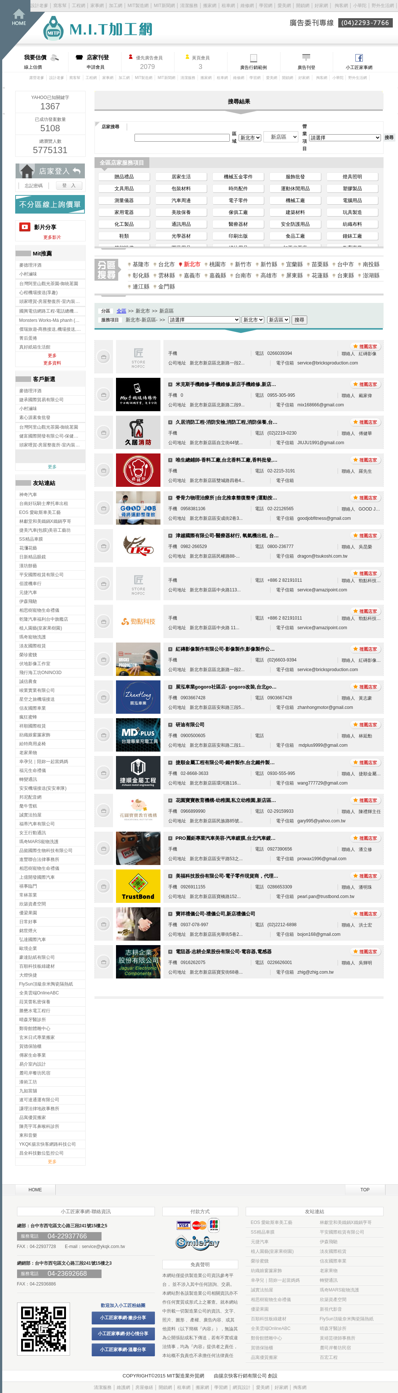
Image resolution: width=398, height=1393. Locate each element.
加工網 (115, 5)
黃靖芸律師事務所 (337, 1338)
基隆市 (141, 264)
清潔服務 (189, 5)
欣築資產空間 (333, 1299)
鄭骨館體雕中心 (266, 1338)
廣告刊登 (306, 67)
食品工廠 (295, 236)
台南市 (243, 275)
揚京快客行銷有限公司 (243, 1376)
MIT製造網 (138, 5)
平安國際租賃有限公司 (342, 1232)
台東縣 (345, 275)
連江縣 (141, 286)
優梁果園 (260, 1309)
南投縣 (371, 264)
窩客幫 (60, 5)
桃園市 (217, 264)
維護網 (123, 1387)
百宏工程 (329, 1357)
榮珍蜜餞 (260, 1261)
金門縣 (166, 286)
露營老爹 (36, 78)
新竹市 (243, 264)
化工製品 (124, 224)
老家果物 (329, 1270)
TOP (365, 1189)
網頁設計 (242, 1387)
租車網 (228, 5)
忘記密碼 (34, 185)
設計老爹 (39, 5)
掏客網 (342, 5)
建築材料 (295, 212)
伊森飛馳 (329, 1241)
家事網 (97, 5)
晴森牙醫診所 (333, 1328)
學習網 (265, 5)
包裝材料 (181, 188)
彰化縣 (141, 275)
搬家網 (209, 5)
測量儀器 (124, 200)
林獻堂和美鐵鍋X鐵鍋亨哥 (346, 1222)
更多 (52, 355)
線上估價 (46, 62)
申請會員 (104, 62)
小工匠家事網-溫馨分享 (123, 1349)
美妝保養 (181, 212)
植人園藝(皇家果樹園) (272, 1251)
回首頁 (29, 30)
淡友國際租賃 (333, 1251)
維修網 (247, 5)
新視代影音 (331, 1309)
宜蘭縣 (294, 264)
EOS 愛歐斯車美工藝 (272, 1222)
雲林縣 (166, 275)
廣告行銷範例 (253, 67)
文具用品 (124, 188)
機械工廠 (295, 200)
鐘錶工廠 (352, 236)
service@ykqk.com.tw (103, 1246)
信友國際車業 (333, 1261)
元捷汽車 (260, 1241)
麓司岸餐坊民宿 (335, 1347)
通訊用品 (181, 224)
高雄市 (269, 275)
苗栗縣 (320, 264)
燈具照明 (352, 176)
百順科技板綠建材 (268, 1318)
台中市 (345, 264)
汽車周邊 (181, 200)
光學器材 (181, 236)
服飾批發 (295, 176)
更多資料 (52, 363)
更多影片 (52, 237)
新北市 (192, 264)
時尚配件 (238, 188)
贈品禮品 (124, 176)
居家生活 (181, 176)
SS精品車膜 (263, 1232)
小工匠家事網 (359, 67)
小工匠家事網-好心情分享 (123, 1333)
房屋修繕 (144, 1387)
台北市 (166, 264)
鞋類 (124, 236)
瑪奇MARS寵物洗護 (339, 1290)
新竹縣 (269, 264)
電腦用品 (352, 200)
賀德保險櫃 (262, 1347)
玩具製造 (352, 212)
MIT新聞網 (164, 5)
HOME (35, 1189)
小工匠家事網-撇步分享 (123, 1317)
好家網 (321, 5)
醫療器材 (238, 224)
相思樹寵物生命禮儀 (271, 1299)
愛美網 (285, 5)
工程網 (78, 5)
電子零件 (238, 200)
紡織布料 (352, 224)
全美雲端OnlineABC (271, 1328)
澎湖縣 (371, 275)
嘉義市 (192, 275)
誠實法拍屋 (262, 1290)
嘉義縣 (217, 275)
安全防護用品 (295, 224)
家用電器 (124, 212)
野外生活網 (383, 5)
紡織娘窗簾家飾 (266, 1270)
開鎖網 (302, 5)
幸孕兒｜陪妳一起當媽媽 (275, 1280)
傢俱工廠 (238, 212)
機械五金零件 (238, 176)
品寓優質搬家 (264, 1357)
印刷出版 (238, 236)
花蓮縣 (320, 275)
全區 (121, 311)
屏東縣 (294, 275)
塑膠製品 (352, 188)
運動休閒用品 (295, 188)
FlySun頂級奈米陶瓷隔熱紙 (347, 1318)
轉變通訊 (329, 1280)
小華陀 (360, 5)
